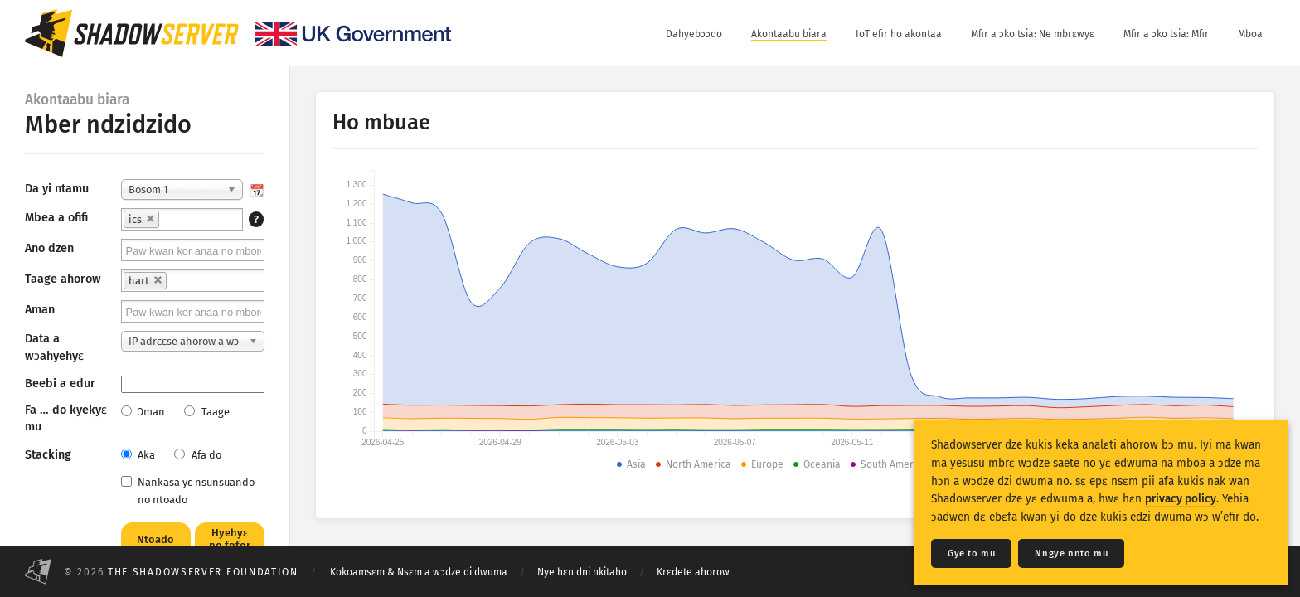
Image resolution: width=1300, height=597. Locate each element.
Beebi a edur (60, 383)
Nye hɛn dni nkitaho (582, 572)
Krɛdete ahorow (693, 572)
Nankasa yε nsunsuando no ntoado (188, 491)
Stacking (48, 455)
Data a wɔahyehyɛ (54, 347)
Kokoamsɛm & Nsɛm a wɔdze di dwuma (418, 572)
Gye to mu (971, 553)
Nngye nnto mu (1071, 553)
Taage (206, 411)
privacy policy (1180, 499)
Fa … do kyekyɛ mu (66, 418)
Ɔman (143, 411)
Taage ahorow (63, 279)
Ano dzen (49, 248)
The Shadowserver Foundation (203, 572)
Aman (40, 310)
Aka (138, 455)
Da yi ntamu (57, 189)
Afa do (197, 455)
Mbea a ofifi (56, 218)
